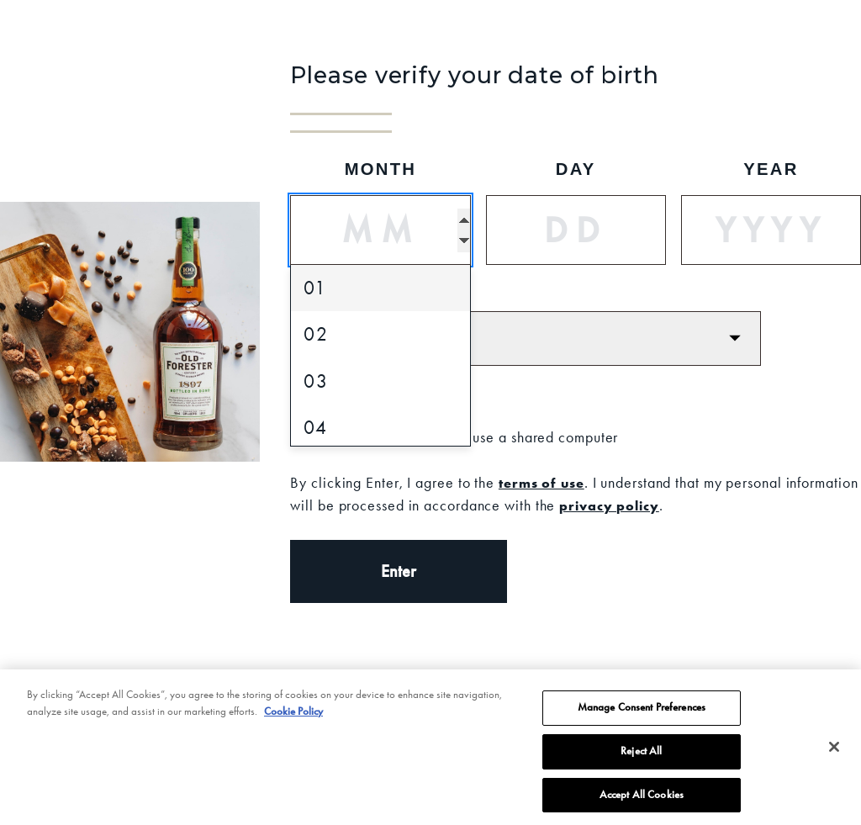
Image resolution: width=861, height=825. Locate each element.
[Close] (834, 761)
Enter (398, 571)
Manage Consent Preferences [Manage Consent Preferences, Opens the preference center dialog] (641, 720)
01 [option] (315, 288)
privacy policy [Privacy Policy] (609, 505)
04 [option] (316, 427)
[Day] (576, 230)
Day (576, 169)
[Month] (380, 230)
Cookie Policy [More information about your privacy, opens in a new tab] (293, 725)
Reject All (641, 764)
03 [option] (316, 381)
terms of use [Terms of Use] (541, 482)
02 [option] (316, 334)
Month (381, 169)
